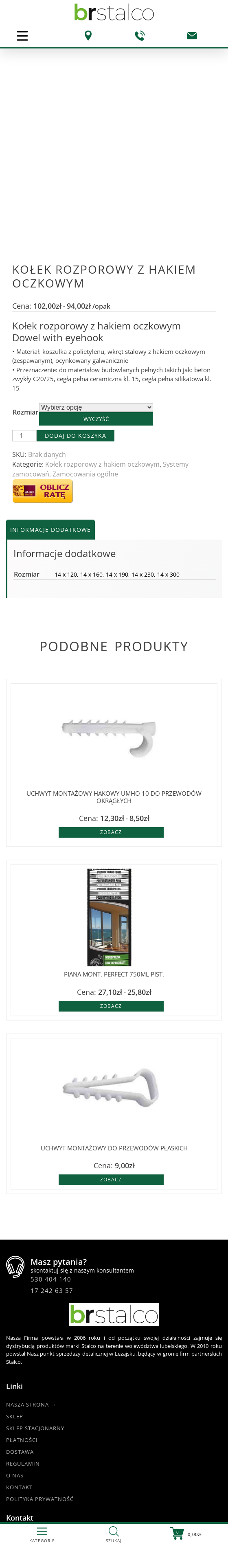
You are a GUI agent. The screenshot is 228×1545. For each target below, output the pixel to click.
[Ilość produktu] (24, 274)
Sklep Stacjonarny (35, 1267)
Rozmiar (25, 250)
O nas (15, 1314)
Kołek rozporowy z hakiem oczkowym (102, 302)
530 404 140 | (68, 1392)
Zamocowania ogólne (85, 312)
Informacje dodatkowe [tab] (50, 368)
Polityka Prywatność (40, 1337)
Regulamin (23, 1302)
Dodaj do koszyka (75, 274)
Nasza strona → (31, 1243)
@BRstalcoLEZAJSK (37, 1477)
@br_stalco (27, 1487)
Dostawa (20, 1290)
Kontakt (19, 1326)
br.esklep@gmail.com (79, 1410)
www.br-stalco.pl (35, 1497)
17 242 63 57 (52, 1129)
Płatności (22, 1278)
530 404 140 (51, 1118)
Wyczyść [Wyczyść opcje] (96, 257)
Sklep (14, 1255)
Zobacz (111, 671)
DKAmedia (137, 1517)
